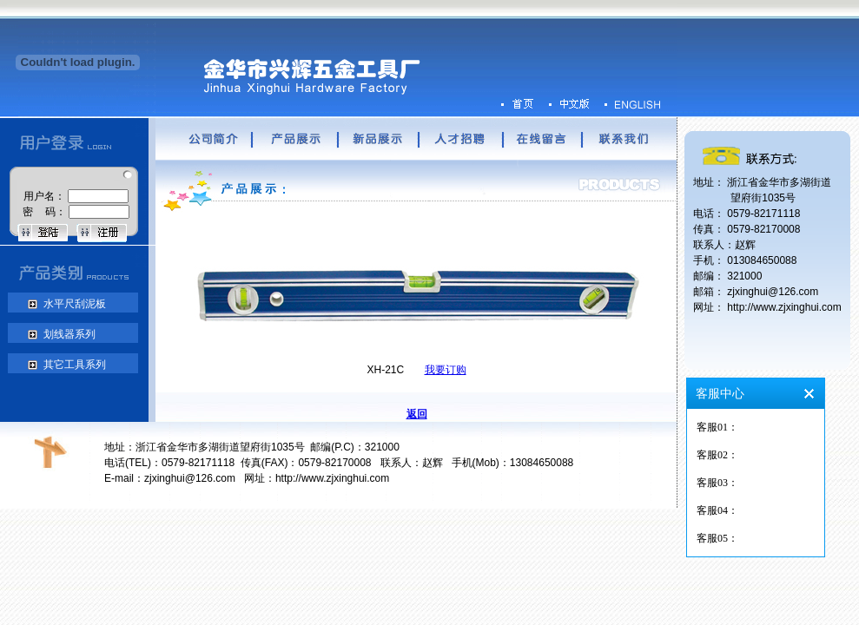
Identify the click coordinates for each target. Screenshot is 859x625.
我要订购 (445, 370)
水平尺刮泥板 (72, 304)
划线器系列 (67, 334)
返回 (416, 414)
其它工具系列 (72, 365)
